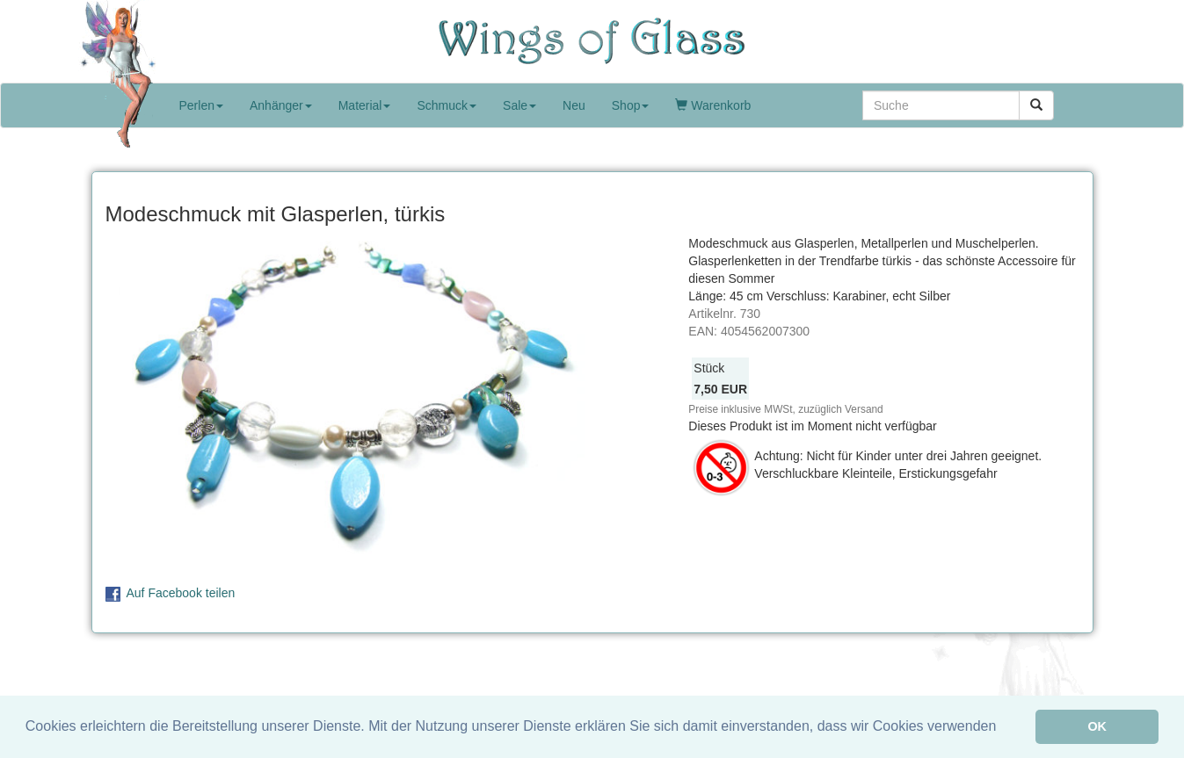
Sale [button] (519, 105)
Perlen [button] (201, 105)
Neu (574, 105)
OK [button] (1097, 726)
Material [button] (364, 105)
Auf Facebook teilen (181, 593)
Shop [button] (631, 105)
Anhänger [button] (281, 105)
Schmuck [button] (446, 105)
